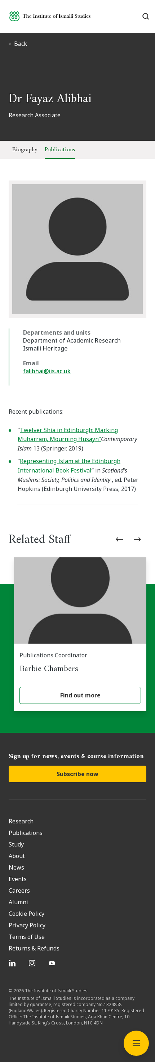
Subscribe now (77, 774)
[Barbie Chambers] (80, 634)
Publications (60, 149)
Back (18, 44)
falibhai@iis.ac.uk (47, 371)
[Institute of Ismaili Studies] (50, 16)
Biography (24, 149)
